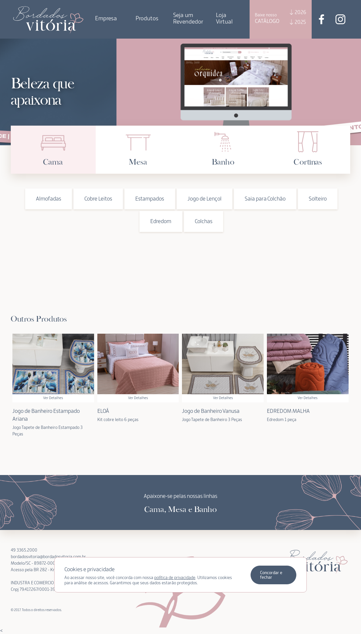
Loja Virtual (224, 18)
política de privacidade (174, 577)
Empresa (106, 18)
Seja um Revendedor (188, 18)
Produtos (147, 18)
